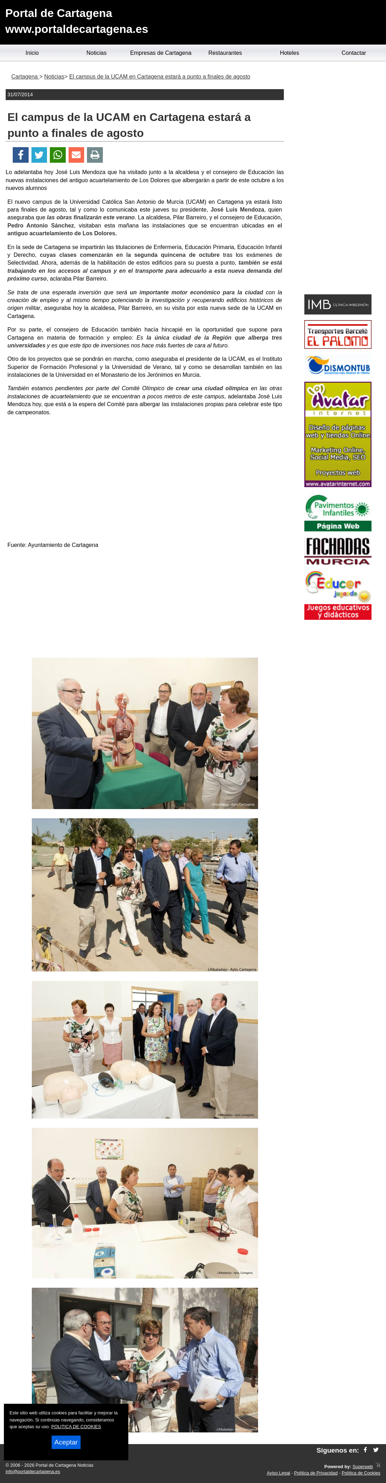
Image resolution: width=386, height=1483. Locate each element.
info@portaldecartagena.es (33, 1471)
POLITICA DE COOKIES (76, 1426)
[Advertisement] (145, 604)
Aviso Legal (278, 1473)
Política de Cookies (360, 1473)
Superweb (362, 1466)
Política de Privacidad (316, 1473)
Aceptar (66, 1442)
